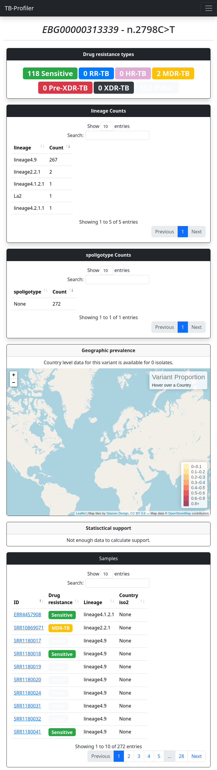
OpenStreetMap (179, 513)
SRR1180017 (27, 633)
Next (196, 749)
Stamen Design (117, 513)
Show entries (108, 126)
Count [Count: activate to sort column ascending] (56, 147)
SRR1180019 (27, 659)
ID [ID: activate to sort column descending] (16, 595)
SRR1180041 (27, 724)
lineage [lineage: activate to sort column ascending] (22, 147)
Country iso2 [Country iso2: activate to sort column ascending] (147, 595)
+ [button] (13, 375)
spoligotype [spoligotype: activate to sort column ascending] (27, 291)
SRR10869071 (29, 620)
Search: (109, 135)
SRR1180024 (27, 685)
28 (181, 749)
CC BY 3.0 (138, 513)
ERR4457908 (27, 607)
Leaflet (81, 513)
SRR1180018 (27, 646)
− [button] (13, 382)
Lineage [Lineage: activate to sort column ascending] (106, 595)
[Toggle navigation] (209, 8)
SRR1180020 (27, 672)
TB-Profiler (19, 8)
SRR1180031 (27, 698)
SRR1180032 (27, 711)
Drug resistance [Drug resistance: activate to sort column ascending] (66, 595)
